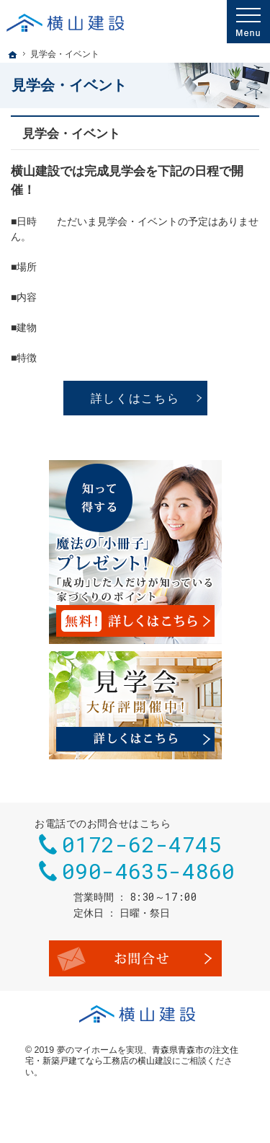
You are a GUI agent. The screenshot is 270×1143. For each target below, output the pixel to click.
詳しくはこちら (135, 398)
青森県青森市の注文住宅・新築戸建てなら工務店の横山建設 (131, 1056)
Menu (248, 21)
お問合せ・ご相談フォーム (135, 958)
